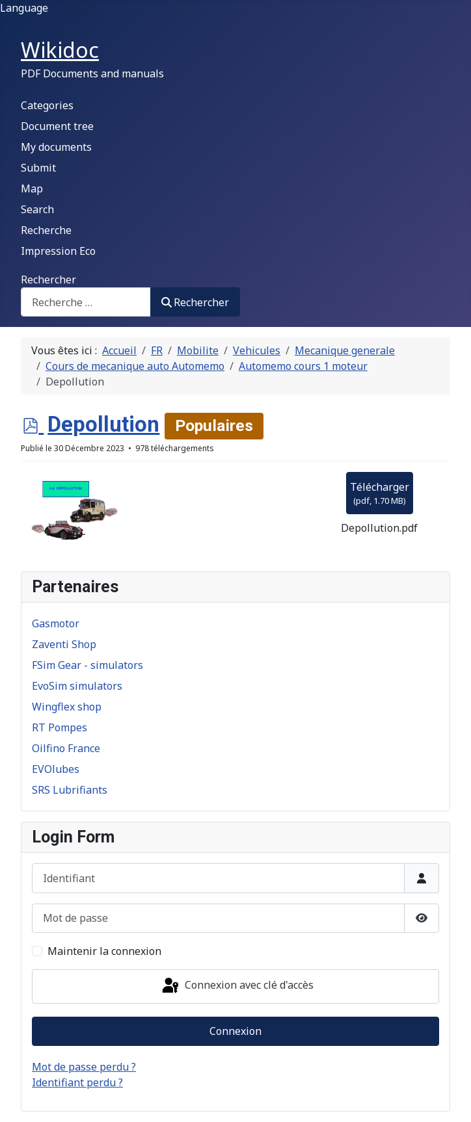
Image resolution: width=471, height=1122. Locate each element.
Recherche (46, 230)
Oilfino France (66, 748)
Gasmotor (55, 623)
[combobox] (86, 302)
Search (37, 209)
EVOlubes (55, 769)
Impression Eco (58, 251)
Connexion (235, 1031)
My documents (56, 147)
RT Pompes (59, 727)
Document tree (57, 126)
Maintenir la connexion (104, 951)
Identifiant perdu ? (77, 1082)
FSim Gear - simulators (87, 665)
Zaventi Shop (64, 644)
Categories (47, 105)
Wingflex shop (66, 706)
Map (32, 188)
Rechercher (48, 279)
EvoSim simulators (77, 686)
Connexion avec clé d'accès (237, 986)
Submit (38, 168)
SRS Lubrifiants (69, 790)
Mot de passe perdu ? (84, 1067)
